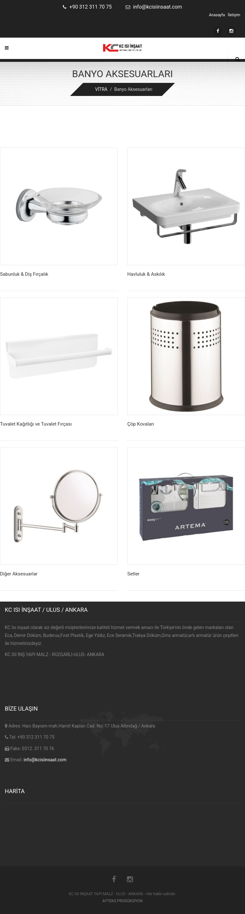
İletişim (234, 15)
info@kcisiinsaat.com (45, 759)
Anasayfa (217, 15)
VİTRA (101, 89)
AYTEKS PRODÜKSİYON (122, 901)
